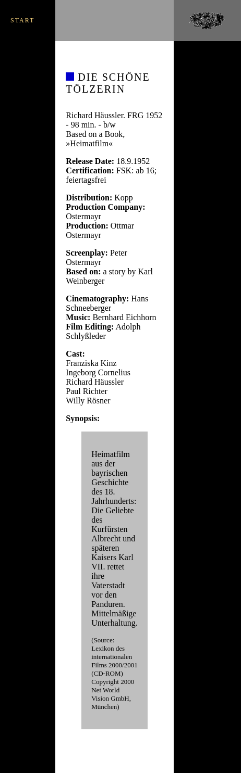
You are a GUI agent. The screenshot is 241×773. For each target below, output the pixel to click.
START (22, 20)
